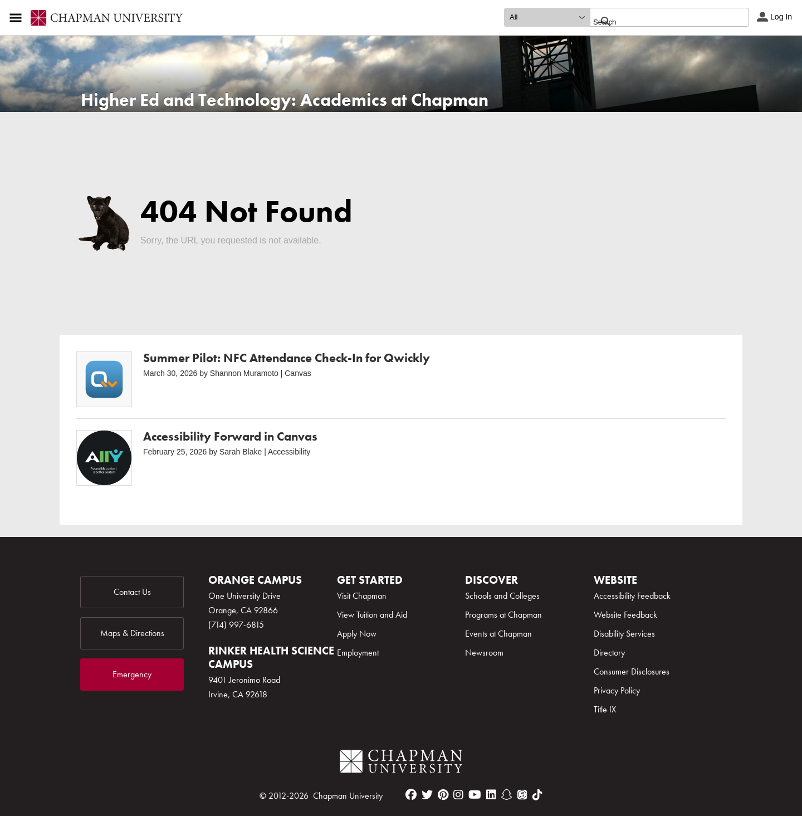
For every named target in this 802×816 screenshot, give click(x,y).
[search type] (547, 17)
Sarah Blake (240, 451)
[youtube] (474, 795)
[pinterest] (443, 795)
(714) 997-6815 (236, 625)
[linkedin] (491, 795)
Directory (609, 652)
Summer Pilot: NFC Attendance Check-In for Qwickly (286, 358)
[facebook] (411, 795)
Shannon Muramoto (244, 373)
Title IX (605, 709)
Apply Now (356, 633)
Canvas (298, 373)
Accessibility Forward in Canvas (230, 436)
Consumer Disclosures (631, 671)
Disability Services (624, 633)
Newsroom (484, 652)
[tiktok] (537, 795)
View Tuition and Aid (372, 614)
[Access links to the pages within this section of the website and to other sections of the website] (18, 18)
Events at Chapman (498, 633)
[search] (657, 22)
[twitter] (427, 795)
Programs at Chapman (503, 614)
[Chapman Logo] (401, 763)
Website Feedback (625, 614)
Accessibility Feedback (632, 596)
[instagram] (458, 795)
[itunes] (522, 795)
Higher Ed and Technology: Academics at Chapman (284, 100)
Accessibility (289, 451)
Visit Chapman (362, 596)
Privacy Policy (617, 690)
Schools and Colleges (502, 596)
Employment (358, 652)
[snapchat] (506, 795)
